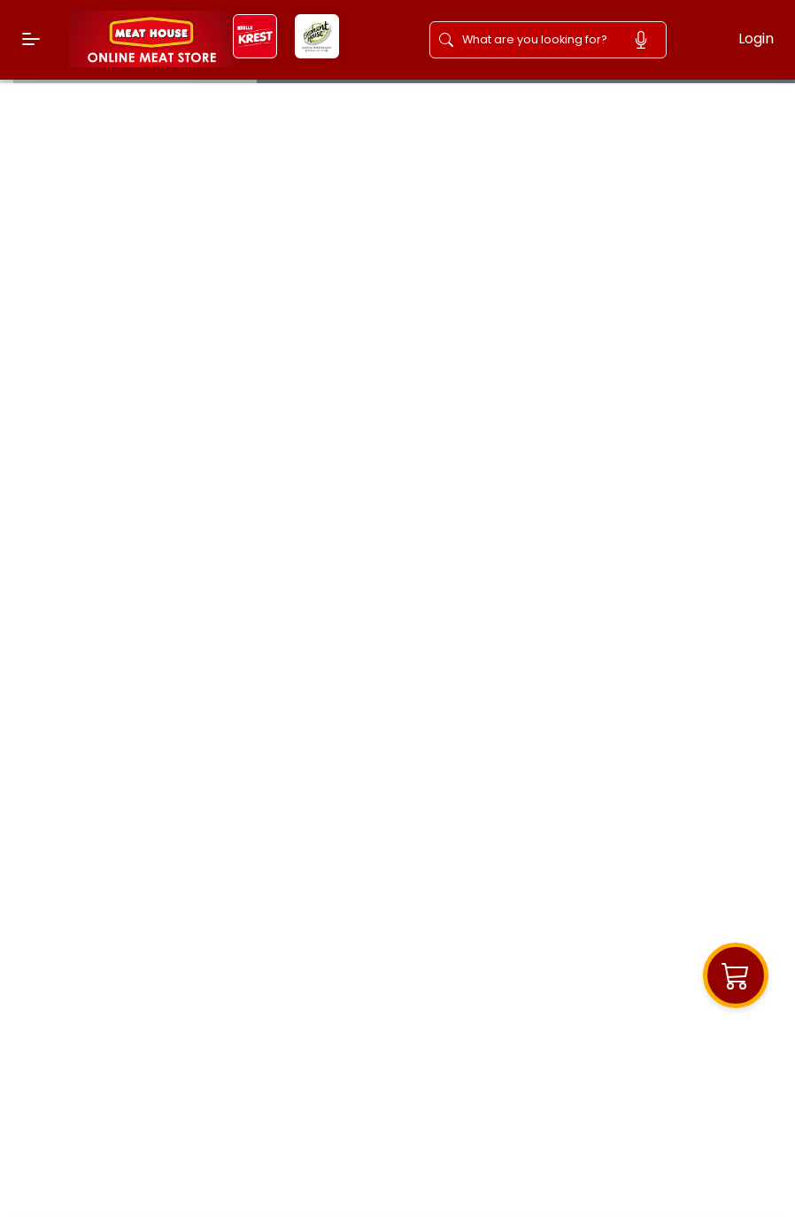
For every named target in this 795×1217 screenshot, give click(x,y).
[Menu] (31, 39)
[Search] (539, 40)
